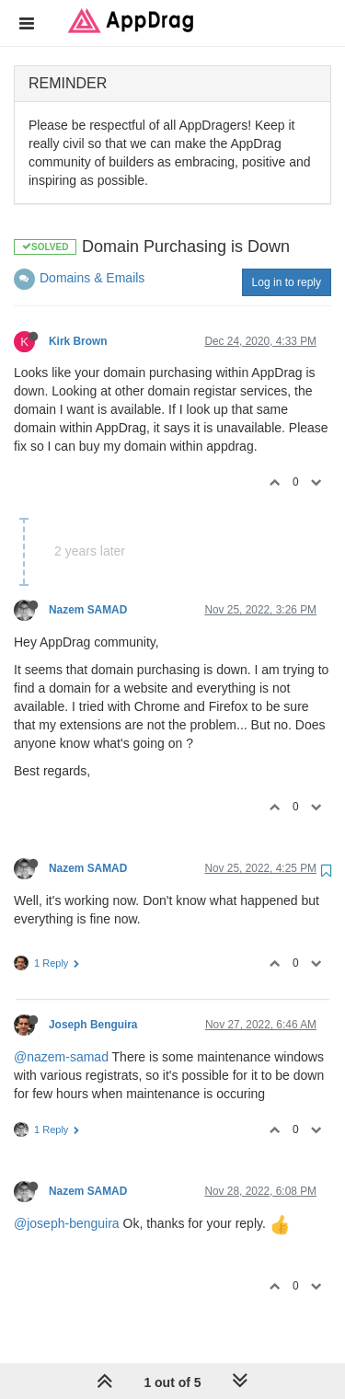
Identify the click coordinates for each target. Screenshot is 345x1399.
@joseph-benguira (67, 1223)
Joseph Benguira (93, 1024)
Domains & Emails (92, 277)
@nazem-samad (61, 1056)
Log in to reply (286, 282)
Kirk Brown (78, 341)
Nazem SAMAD (88, 609)
